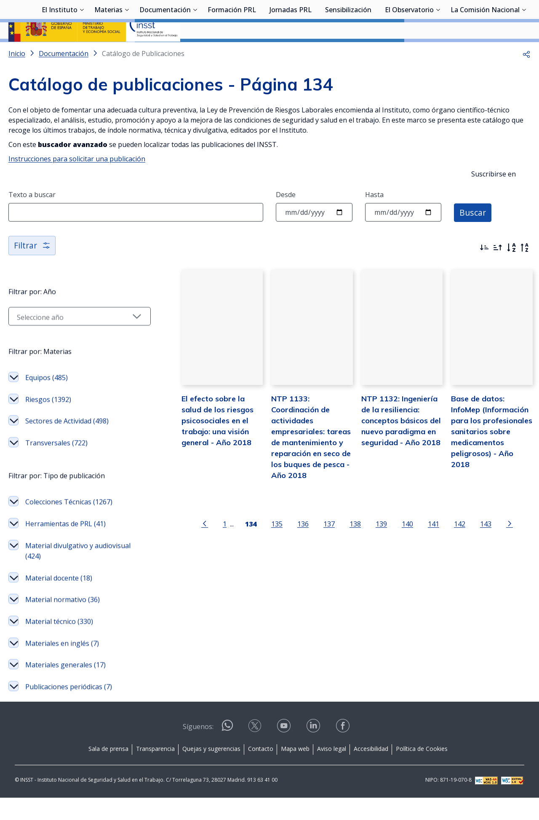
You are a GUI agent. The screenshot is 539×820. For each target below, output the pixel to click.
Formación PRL (232, 52)
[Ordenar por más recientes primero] (484, 270)
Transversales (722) (56, 465)
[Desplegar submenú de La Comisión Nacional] (524, 52)
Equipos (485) (46, 399)
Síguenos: (198, 748)
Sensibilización (348, 52)
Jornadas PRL (291, 52)
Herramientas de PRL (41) (65, 545)
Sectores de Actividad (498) (67, 443)
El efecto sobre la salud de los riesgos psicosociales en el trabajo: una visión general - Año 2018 (208, 448)
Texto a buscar (32, 217)
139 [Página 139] (373, 552)
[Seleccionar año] (72, 338)
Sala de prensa (108, 771)
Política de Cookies (422, 771)
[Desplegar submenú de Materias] (127, 52)
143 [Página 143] (477, 552)
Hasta (374, 217)
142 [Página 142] (451, 552)
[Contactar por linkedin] (314, 751)
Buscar (473, 234)
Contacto (260, 771)
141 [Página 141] (425, 552)
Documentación (165, 52)
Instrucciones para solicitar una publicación (76, 181)
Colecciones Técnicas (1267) (68, 524)
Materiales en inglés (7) (62, 665)
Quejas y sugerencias (211, 771)
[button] (526, 76)
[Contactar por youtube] (284, 751)
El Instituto (59, 52)
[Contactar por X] (255, 751)
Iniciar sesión (499, 19)
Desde (286, 217)
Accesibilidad (371, 771)
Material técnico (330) (59, 643)
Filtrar (32, 267)
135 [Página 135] (269, 552)
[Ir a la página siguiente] (501, 552)
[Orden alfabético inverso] (525, 270)
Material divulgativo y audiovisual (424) (78, 573)
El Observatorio (409, 52)
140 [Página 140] (399, 552)
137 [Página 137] (321, 552)
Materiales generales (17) (65, 687)
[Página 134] (243, 552)
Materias (108, 52)
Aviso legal (331, 771)
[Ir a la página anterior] (196, 552)
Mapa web (295, 771)
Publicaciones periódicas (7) (68, 708)
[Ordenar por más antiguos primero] (498, 270)
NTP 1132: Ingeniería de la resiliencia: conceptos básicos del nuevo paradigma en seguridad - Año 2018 (393, 448)
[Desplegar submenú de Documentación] (195, 52)
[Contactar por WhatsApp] (227, 751)
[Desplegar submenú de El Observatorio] (438, 52)
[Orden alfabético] (511, 270)
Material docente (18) (58, 600)
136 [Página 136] (295, 552)
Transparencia (155, 771)
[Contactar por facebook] (343, 751)
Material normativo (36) (62, 621)
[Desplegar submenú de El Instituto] (81, 52)
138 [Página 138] (347, 552)
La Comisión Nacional (485, 52)
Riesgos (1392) (48, 421)
